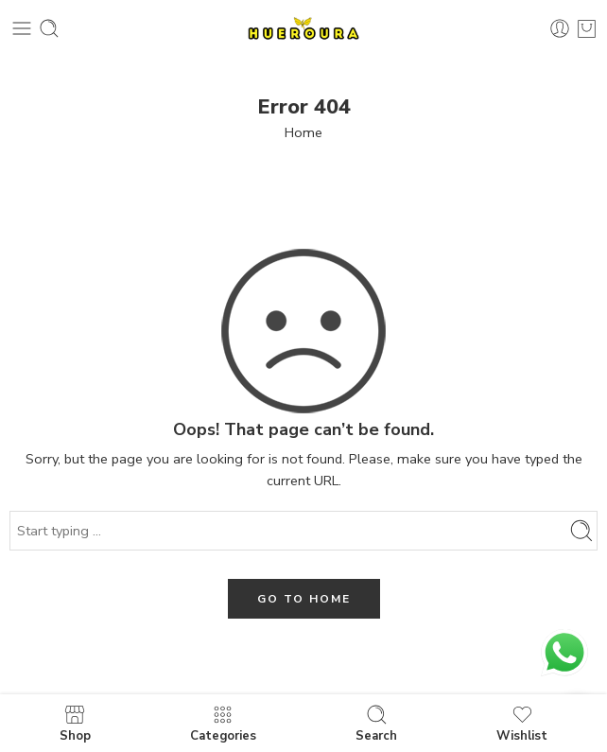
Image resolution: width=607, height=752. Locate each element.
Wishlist (521, 723)
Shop (75, 723)
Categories (223, 723)
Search (376, 723)
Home (303, 132)
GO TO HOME (304, 598)
